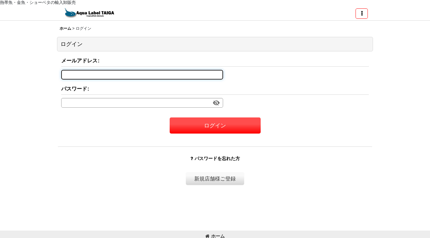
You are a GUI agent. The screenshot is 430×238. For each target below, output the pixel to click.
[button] (362, 13)
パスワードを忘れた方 (215, 158)
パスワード (74, 89)
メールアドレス (79, 60)
